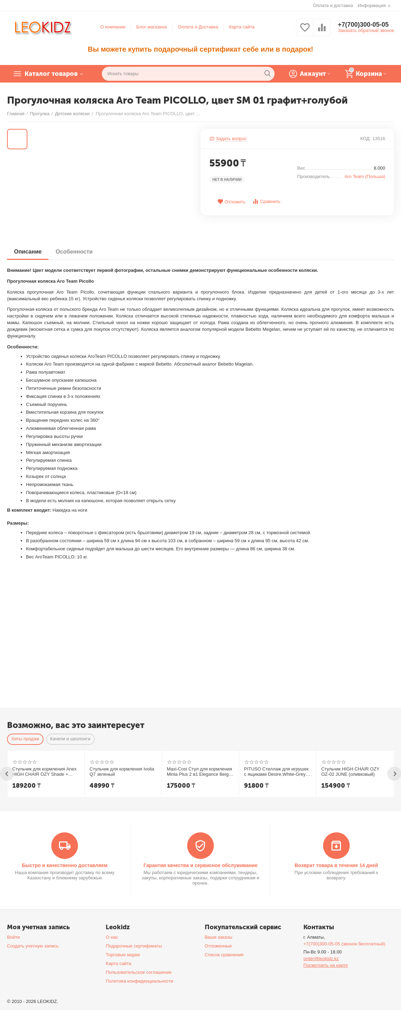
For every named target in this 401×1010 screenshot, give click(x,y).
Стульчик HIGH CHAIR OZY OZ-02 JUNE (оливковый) (350, 771)
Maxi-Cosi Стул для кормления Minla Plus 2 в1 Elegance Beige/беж (199, 772)
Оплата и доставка (333, 5)
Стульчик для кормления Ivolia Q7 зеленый (122, 771)
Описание (27, 252)
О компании (112, 26)
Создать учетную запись (33, 946)
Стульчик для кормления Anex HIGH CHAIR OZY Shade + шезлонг (44, 772)
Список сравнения (224, 954)
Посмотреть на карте (325, 965)
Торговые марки (123, 954)
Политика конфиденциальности (139, 981)
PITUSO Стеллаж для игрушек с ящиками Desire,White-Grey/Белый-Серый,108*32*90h (276, 772)
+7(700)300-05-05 (363, 24)
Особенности (73, 252)
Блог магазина (151, 26)
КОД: (365, 138)
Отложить (231, 202)
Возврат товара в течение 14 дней (336, 865)
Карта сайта (242, 26)
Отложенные (218, 946)
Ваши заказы (218, 937)
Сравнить (266, 201)
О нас (112, 937)
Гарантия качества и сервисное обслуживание (200, 865)
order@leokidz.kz (321, 958)
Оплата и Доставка (198, 26)
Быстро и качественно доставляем (64, 865)
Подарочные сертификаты (134, 946)
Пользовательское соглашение (138, 972)
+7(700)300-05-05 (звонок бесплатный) (344, 943)
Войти (13, 937)
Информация (372, 5)
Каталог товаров (51, 74)
